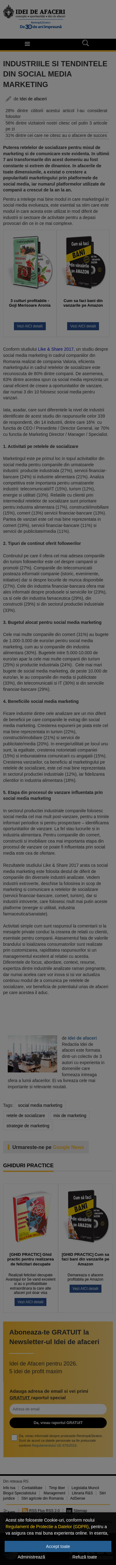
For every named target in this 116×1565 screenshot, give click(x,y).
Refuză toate (84, 1556)
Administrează (31, 1556)
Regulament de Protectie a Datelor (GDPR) (47, 1526)
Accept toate (58, 1546)
